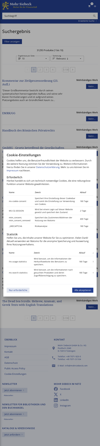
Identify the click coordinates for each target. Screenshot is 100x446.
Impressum (13, 170)
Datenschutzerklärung (48, 167)
